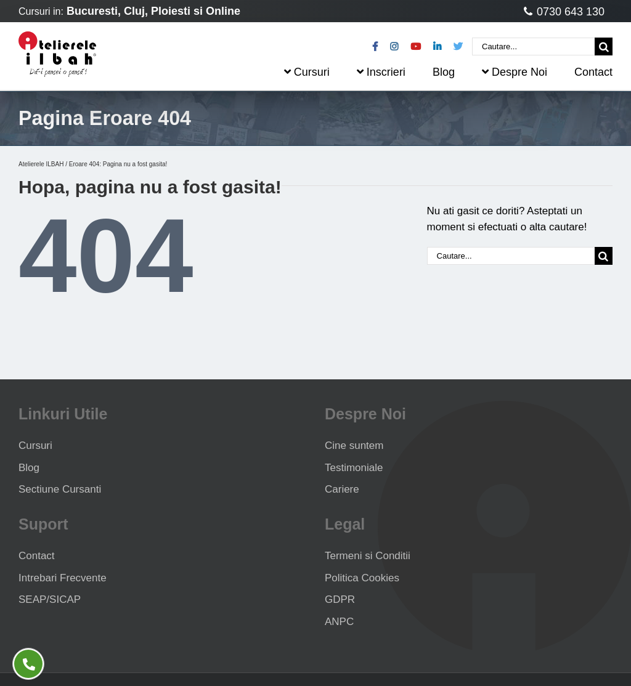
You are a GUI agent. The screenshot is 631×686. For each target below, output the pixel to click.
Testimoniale (354, 468)
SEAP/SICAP (49, 599)
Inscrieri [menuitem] (381, 72)
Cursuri (35, 445)
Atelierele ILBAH (40, 164)
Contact (36, 556)
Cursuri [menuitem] (307, 72)
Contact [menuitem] (593, 72)
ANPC (339, 621)
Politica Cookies (362, 578)
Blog (28, 468)
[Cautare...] (533, 46)
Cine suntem (354, 445)
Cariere (342, 489)
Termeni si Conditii (367, 556)
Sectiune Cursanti (59, 489)
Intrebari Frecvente (62, 578)
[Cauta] (604, 46)
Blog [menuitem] (444, 72)
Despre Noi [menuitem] (514, 72)
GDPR (340, 599)
